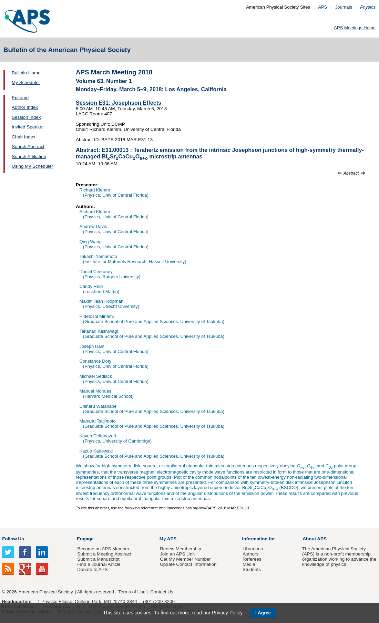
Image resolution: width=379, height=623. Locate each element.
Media (249, 564)
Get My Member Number (185, 559)
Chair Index (23, 136)
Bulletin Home (26, 72)
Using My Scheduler (32, 166)
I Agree (263, 612)
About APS (315, 538)
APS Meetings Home (355, 27)
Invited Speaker (28, 126)
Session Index (26, 117)
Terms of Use (131, 591)
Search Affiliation (29, 156)
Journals (343, 7)
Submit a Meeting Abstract (104, 554)
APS (322, 7)
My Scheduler (26, 82)
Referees (252, 559)
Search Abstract (28, 146)
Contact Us (161, 591)
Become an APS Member (103, 548)
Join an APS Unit (177, 554)
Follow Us (13, 538)
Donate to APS (92, 569)
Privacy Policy (227, 612)
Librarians (253, 548)
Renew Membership (180, 548)
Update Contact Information (188, 564)
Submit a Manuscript (98, 559)
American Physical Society (46, 591)
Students (252, 569)
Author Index (25, 107)
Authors (250, 554)
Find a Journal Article (98, 564)
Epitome (20, 97)
